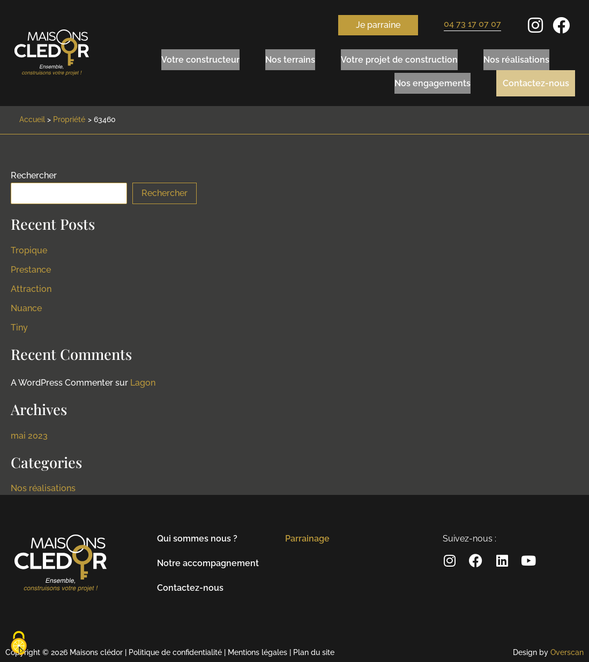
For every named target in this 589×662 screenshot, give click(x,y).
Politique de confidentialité (175, 649)
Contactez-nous (531, 79)
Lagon (142, 379)
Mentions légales (257, 649)
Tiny (19, 324)
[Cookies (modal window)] (19, 644)
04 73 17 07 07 (472, 24)
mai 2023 (29, 432)
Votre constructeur (200, 57)
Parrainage (307, 535)
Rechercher (34, 172)
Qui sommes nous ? (197, 535)
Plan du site (313, 649)
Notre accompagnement (208, 560)
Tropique (29, 247)
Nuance (26, 305)
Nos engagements (424, 79)
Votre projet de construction (399, 57)
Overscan (567, 649)
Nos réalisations (516, 57)
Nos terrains (290, 57)
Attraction (31, 286)
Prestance (31, 266)
